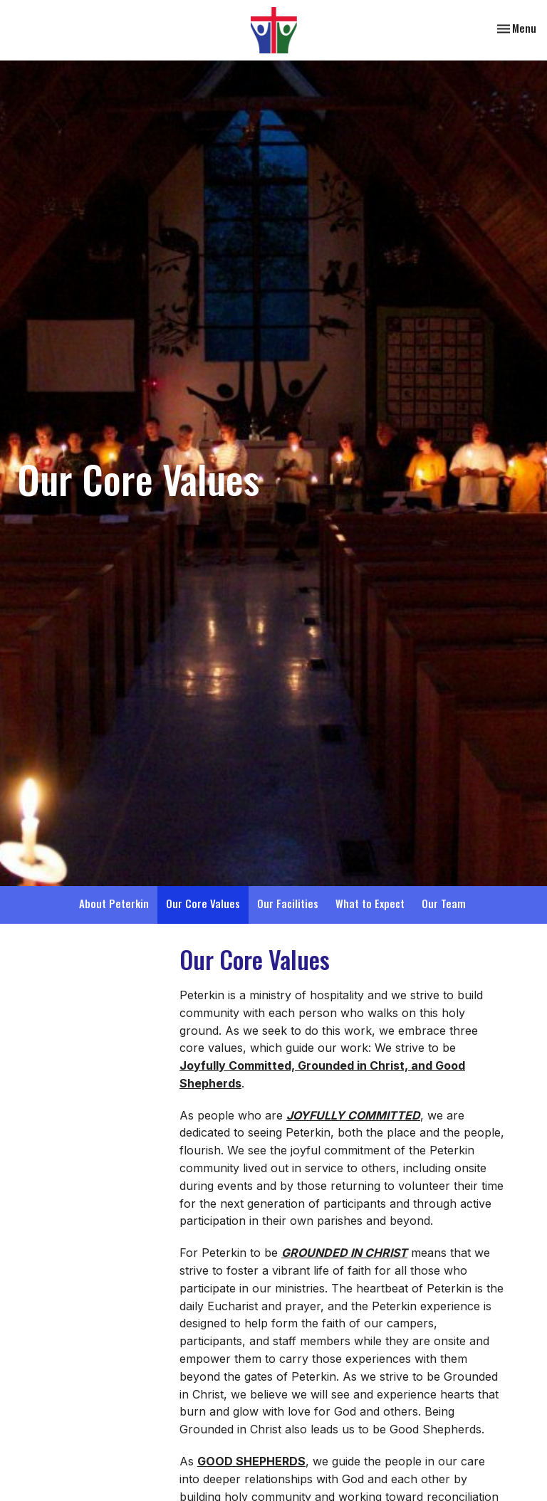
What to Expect (370, 903)
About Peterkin (114, 903)
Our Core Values (203, 903)
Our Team (444, 903)
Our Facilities (287, 903)
